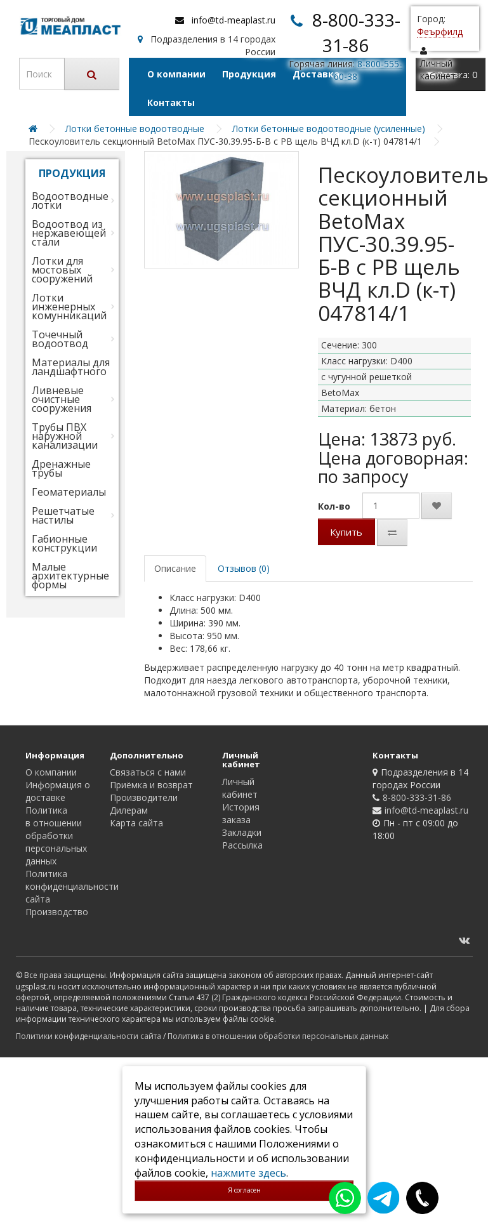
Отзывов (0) (244, 568)
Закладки (241, 832)
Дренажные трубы (61, 468)
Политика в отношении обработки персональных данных (56, 835)
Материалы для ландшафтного (71, 366)
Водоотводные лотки (70, 200)
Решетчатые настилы (63, 515)
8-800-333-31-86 (417, 797)
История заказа (241, 813)
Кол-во (334, 506)
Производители (144, 797)
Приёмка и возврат (151, 785)
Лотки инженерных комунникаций (69, 306)
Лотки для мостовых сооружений (62, 270)
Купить (346, 532)
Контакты (171, 102)
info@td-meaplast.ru (233, 20)
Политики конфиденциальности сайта (88, 1036)
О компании (176, 74)
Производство (56, 912)
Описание (175, 568)
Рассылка (242, 845)
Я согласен (244, 1190)
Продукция (249, 74)
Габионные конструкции (64, 543)
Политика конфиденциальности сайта (72, 886)
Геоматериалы (69, 492)
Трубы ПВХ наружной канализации (65, 436)
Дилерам (129, 810)
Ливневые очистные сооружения (61, 399)
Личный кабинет (240, 788)
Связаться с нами (148, 772)
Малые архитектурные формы (70, 576)
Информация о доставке (57, 791)
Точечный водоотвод (60, 338)
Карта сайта (136, 823)
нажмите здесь (248, 1173)
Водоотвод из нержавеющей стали (69, 233)
